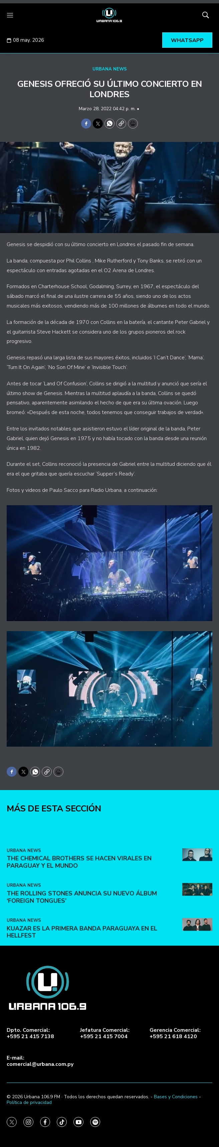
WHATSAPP (187, 40)
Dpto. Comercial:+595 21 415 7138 (30, 1033)
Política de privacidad (29, 1102)
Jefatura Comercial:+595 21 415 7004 (105, 1033)
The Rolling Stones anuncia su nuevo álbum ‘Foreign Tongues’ (82, 990)
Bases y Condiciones (176, 1097)
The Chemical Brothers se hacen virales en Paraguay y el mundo (79, 955)
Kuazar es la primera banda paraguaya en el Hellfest (82, 1025)
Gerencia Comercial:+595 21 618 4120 (175, 1033)
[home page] (109, 15)
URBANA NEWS (109, 69)
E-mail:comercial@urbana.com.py (40, 1061)
